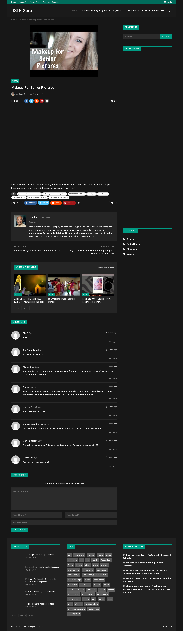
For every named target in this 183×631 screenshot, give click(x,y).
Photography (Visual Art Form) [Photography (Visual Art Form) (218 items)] (95, 575)
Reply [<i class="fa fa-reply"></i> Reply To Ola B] (113, 341)
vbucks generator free (137, 585)
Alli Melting (28, 366)
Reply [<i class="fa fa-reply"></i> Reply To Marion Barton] (113, 449)
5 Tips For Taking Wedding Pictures (39, 603)
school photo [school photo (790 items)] (73, 594)
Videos (15, 81)
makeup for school (19, 197)
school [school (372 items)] (111, 589)
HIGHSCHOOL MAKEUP (76, 194)
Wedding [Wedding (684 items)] (78, 604)
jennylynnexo (103, 194)
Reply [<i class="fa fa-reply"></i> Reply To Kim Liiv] (113, 398)
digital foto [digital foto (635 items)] (72, 560)
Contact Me (23, 2)
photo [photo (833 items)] (95, 565)
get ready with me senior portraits (55, 194)
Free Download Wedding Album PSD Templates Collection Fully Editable (146, 588)
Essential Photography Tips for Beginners (102, 10)
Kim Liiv (26, 386)
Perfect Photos (134, 244)
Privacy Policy (35, 2)
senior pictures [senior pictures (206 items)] (74, 599)
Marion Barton (30, 440)
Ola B (25, 333)
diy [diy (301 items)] (81, 560)
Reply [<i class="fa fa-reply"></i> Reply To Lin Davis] (113, 466)
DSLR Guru (21, 10)
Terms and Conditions (52, 2)
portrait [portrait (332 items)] (106, 584)
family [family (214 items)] (95, 560)
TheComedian (30, 350)
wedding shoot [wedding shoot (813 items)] (74, 614)
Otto (128, 570)
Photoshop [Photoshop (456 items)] (72, 584)
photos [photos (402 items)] (87, 579)
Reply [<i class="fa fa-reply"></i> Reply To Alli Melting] (113, 378)
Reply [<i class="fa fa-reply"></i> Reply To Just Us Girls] (113, 415)
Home (13, 2)
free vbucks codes (135, 554)
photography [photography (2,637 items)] (102, 570)
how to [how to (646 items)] (79, 565)
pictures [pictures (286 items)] (97, 584)
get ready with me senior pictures (29, 194)
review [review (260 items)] (102, 589)
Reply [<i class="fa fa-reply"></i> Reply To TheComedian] (113, 358)
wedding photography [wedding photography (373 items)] (76, 609)
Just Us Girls (29, 406)
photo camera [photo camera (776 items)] (73, 570)
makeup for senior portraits (59, 197)
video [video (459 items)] (110, 599)
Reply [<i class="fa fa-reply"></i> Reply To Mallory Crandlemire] (113, 432)
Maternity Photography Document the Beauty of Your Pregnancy (40, 580)
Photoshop (132, 249)
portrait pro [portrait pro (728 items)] (91, 589)
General (130, 239)
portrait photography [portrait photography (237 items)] (76, 589)
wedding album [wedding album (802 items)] (92, 604)
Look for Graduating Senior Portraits (40, 591)
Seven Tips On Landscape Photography (145, 10)
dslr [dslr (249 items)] (87, 560)
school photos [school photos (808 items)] (87, 594)
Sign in (168, 2)
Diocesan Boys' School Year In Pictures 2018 (37, 250)
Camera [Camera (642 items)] (91, 555)
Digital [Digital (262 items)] (108, 555)
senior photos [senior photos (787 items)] (102, 594)
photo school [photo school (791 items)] (99, 579)
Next (26, 308)
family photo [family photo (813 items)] (106, 560)
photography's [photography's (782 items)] (73, 575)
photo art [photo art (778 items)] (104, 565)
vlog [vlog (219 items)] (69, 604)
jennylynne (91, 194)
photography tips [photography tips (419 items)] (74, 579)
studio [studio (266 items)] (86, 599)
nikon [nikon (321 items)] (87, 565)
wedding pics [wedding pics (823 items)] (94, 609)
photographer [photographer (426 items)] (88, 570)
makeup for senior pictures (37, 197)
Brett (128, 578)
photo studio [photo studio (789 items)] (85, 584)
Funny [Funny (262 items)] (70, 565)
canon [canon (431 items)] (100, 555)
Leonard (130, 562)
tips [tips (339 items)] (93, 599)
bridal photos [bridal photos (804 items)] (79, 555)
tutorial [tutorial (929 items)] (101, 599)
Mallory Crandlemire (33, 423)
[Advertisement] (147, 138)
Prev (18, 308)
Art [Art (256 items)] (69, 555)
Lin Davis (27, 457)
